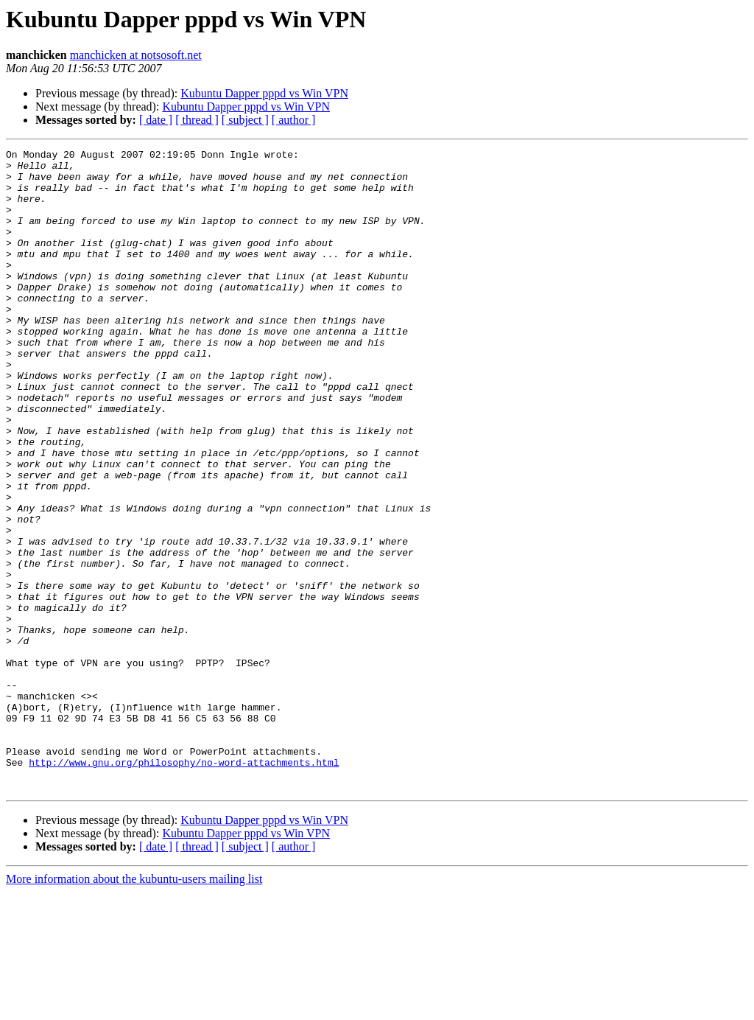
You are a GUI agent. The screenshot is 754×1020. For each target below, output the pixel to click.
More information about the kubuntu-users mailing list (134, 1007)
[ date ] (155, 119)
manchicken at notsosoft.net (136, 55)
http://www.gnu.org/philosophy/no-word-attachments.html (184, 886)
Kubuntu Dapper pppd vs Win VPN (264, 93)
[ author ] (294, 119)
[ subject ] (245, 119)
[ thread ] (197, 119)
